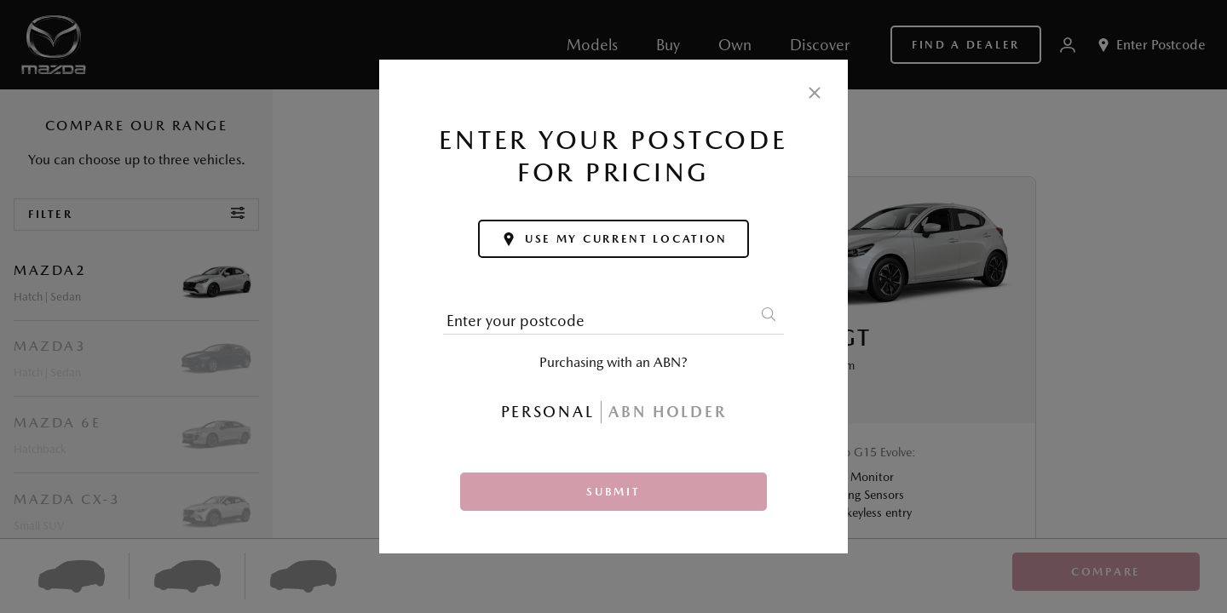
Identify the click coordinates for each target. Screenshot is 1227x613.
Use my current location (613, 239)
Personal (548, 412)
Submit (613, 491)
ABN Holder (667, 412)
